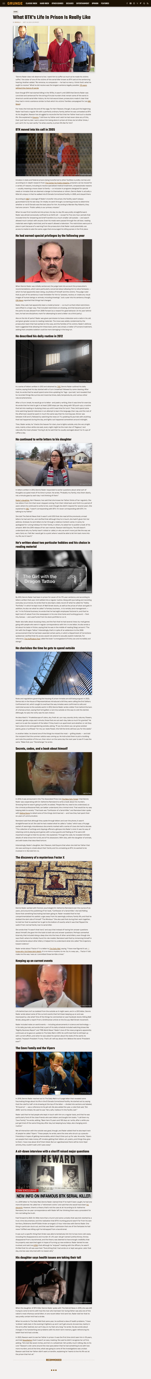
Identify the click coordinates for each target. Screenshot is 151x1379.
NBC (27, 199)
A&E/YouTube (87, 793)
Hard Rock (44, 3)
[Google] (144, 3)
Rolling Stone (25, 813)
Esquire (35, 117)
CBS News (19, 300)
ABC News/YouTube (85, 484)
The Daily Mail (54, 948)
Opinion (95, 3)
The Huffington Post (32, 639)
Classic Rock (31, 3)
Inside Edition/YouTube (84, 1005)
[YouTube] (130, 3)
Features (105, 3)
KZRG (35, 1245)
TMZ (59, 386)
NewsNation (27, 1340)
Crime (16, 12)
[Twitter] (137, 3)
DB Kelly (18, 22)
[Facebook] (127, 3)
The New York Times (70, 799)
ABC (27, 509)
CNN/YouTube (87, 1196)
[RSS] (147, 3)
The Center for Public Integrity (57, 183)
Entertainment (82, 3)
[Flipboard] (141, 3)
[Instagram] (134, 3)
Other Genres (57, 3)
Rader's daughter (22, 500)
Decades (70, 3)
